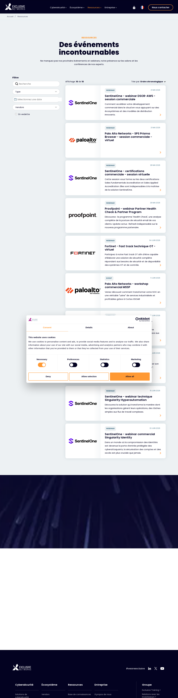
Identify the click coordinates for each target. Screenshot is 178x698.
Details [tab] (89, 327)
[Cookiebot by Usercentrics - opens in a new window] (137, 319)
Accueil (12, 16)
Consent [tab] (47, 327)
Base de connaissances (79, 694)
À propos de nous (103, 694)
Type (34, 92)
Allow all (130, 376)
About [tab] (131, 327)
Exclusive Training (150, 690)
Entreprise (111, 7)
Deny (48, 376)
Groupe (147, 685)
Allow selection (89, 376)
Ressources (94, 7)
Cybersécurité (58, 7)
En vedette (24, 114)
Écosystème (77, 7)
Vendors (34, 107)
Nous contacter (160, 7)
